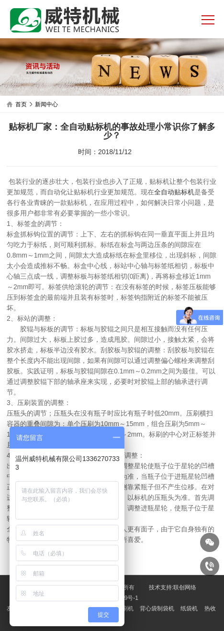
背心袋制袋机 (157, 608)
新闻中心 (46, 104)
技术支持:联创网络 (172, 587)
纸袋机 (189, 608)
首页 (21, 104)
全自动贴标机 (174, 192)
